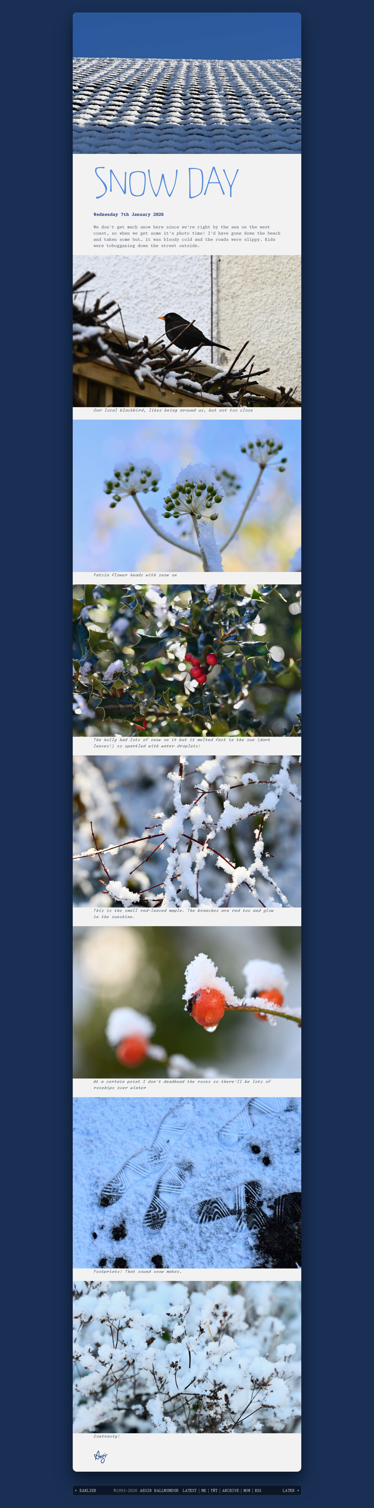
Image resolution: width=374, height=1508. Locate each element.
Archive (230, 1491)
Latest (190, 1491)
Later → (291, 1491)
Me (203, 1491)
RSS (258, 1491)
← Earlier (85, 1491)
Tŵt (214, 1491)
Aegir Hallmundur (159, 1491)
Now (246, 1491)
